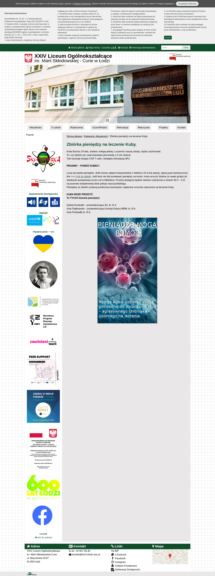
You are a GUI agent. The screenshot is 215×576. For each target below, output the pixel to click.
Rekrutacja (122, 127)
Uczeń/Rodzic (99, 127)
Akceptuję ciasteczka (187, 4)
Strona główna (76, 47)
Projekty (163, 127)
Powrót (30, 135)
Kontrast (123, 47)
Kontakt (181, 127)
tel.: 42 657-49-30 (79, 551)
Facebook (118, 558)
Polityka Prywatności (124, 565)
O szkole (56, 127)
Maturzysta (143, 127)
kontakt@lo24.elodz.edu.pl (84, 554)
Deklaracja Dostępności (125, 569)
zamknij (167, 37)
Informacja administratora (142, 47)
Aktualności (35, 127)
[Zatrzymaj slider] (107, 120)
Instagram (118, 562)
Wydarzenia (76, 127)
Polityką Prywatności (82, 4)
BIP (115, 551)
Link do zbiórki (83, 176)
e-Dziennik (118, 554)
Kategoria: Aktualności (96, 136)
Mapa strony (93, 47)
